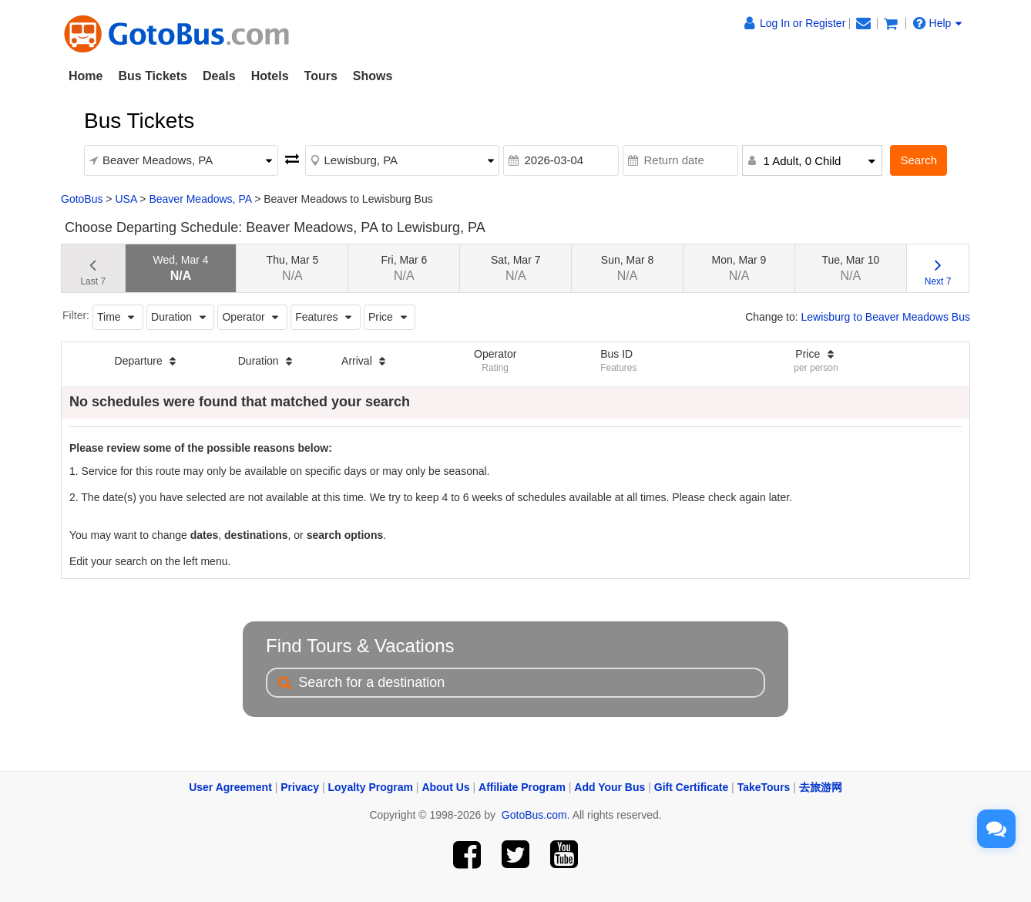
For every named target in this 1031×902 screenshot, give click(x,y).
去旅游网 (820, 787)
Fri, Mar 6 (404, 268)
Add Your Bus (609, 787)
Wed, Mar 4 (180, 268)
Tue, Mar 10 (850, 268)
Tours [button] (321, 75)
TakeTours (764, 787)
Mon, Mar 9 (739, 268)
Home (85, 75)
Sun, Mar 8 (627, 268)
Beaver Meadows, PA (200, 199)
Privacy (299, 787)
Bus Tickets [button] (152, 75)
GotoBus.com (534, 815)
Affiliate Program (522, 787)
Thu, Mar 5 (293, 268)
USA (125, 199)
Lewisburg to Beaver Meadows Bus (885, 317)
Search (918, 160)
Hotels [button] (270, 75)
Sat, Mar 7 (516, 268)
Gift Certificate (691, 787)
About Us (445, 787)
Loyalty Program (370, 787)
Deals (219, 75)
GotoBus (81, 199)
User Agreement (230, 787)
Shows (373, 75)
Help (937, 23)
